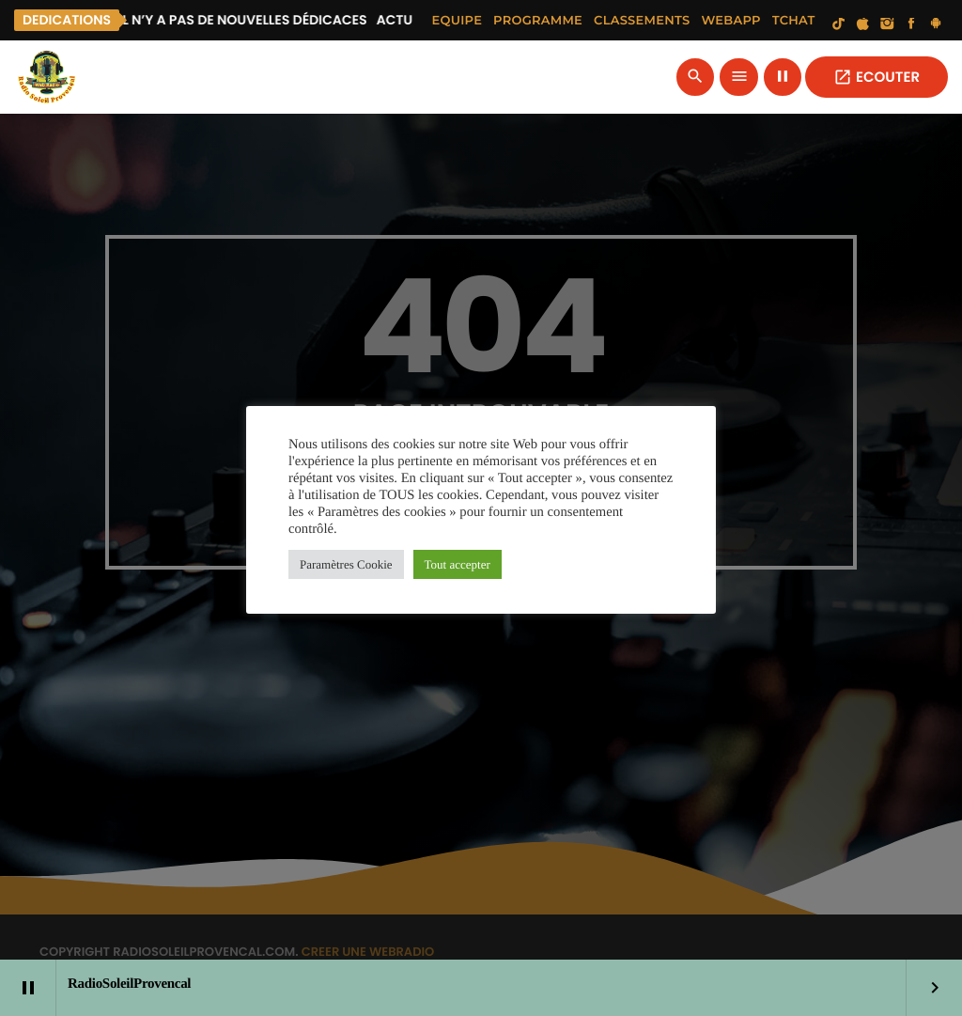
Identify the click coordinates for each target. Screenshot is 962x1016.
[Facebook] (911, 24)
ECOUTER (876, 77)
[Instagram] (886, 24)
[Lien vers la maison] (47, 77)
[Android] (935, 24)
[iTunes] (863, 24)
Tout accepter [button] (457, 564)
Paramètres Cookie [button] (346, 564)
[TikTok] (838, 24)
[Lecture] (782, 77)
